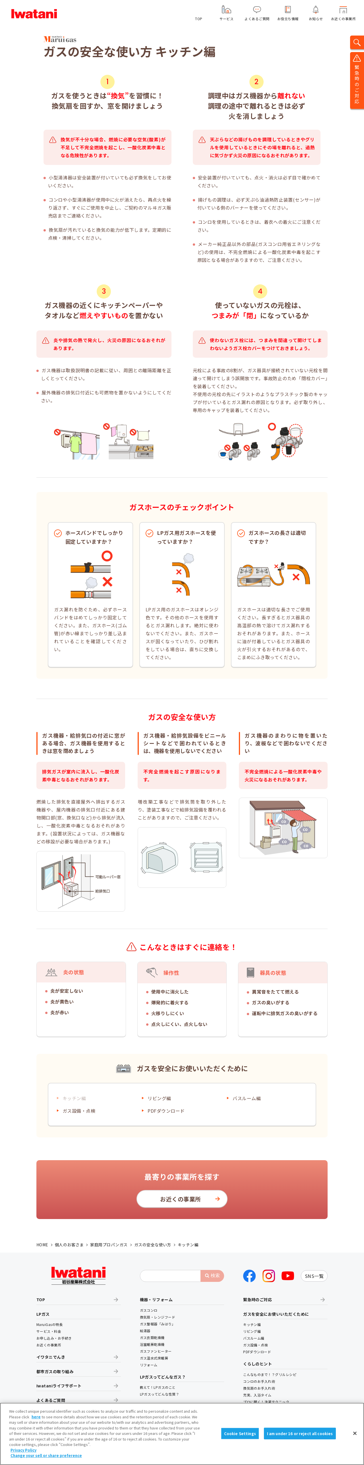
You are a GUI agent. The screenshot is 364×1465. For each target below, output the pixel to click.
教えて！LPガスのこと (158, 1387)
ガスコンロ (149, 1310)
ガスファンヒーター (156, 1351)
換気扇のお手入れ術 (259, 1388)
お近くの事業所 (343, 18)
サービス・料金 (48, 1331)
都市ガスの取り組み (54, 1371)
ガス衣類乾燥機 (152, 1337)
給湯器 (145, 1330)
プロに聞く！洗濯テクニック (266, 1401)
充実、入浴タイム (257, 1394)
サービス (227, 18)
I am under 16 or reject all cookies (300, 1435)
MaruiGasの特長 (49, 1324)
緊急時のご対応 (257, 1299)
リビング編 (159, 1098)
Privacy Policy (23, 1451)
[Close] (355, 1434)
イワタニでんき (50, 1357)
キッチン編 (252, 1324)
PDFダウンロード (166, 1110)
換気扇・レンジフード (157, 1317)
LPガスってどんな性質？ (159, 1394)
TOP (198, 18)
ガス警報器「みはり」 (157, 1323)
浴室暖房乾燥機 (152, 1344)
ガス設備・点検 (79, 1110)
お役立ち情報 (288, 18)
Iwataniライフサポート (59, 1386)
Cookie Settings (240, 1435)
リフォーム (149, 1364)
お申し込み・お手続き (54, 1338)
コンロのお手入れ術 (259, 1381)
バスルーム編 (247, 1098)
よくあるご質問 (257, 18)
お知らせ (316, 18)
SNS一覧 (314, 1275)
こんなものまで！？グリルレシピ (269, 1374)
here (36, 1418)
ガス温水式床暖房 (154, 1358)
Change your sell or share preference (46, 1457)
